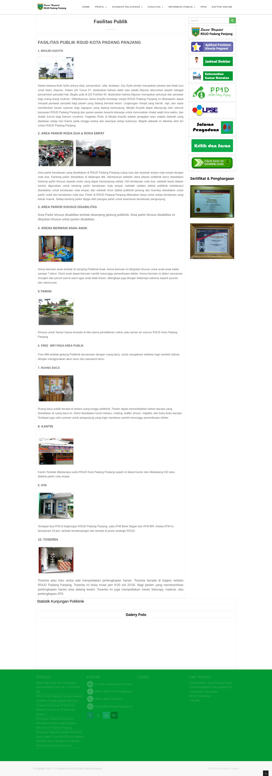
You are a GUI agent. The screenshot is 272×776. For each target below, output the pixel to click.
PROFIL (101, 7)
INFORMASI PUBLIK (182, 7)
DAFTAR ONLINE (222, 7)
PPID (203, 7)
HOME (86, 7)
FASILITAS (155, 7)
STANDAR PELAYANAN (127, 7)
